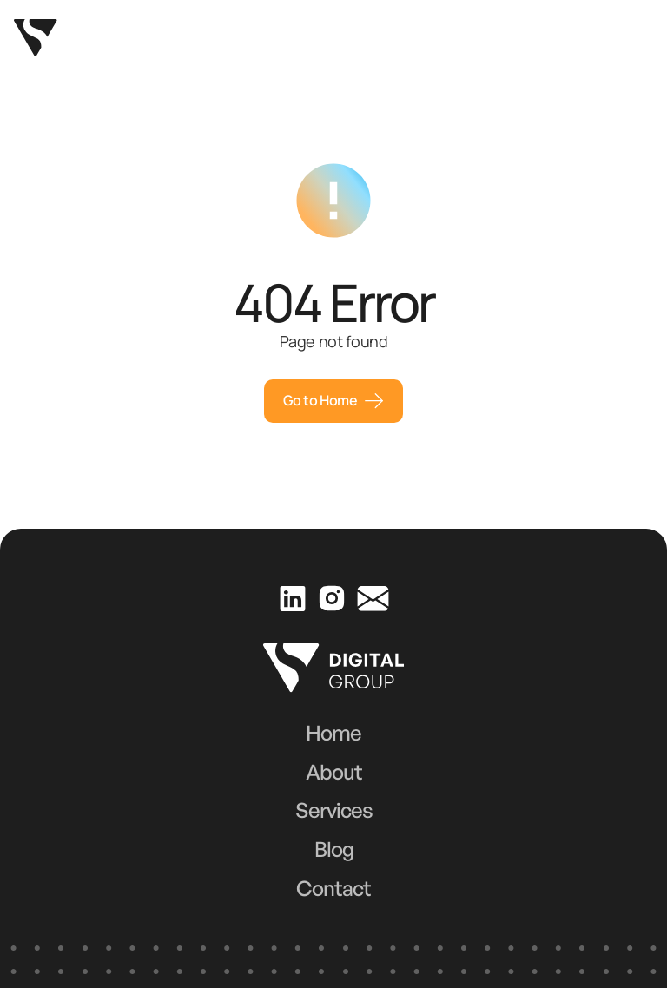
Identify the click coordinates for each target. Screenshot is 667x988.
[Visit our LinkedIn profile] (292, 598)
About (334, 772)
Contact (333, 888)
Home (333, 733)
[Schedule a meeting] (333, 401)
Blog (333, 849)
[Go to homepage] (35, 37)
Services (334, 810)
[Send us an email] (372, 598)
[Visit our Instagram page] (331, 598)
